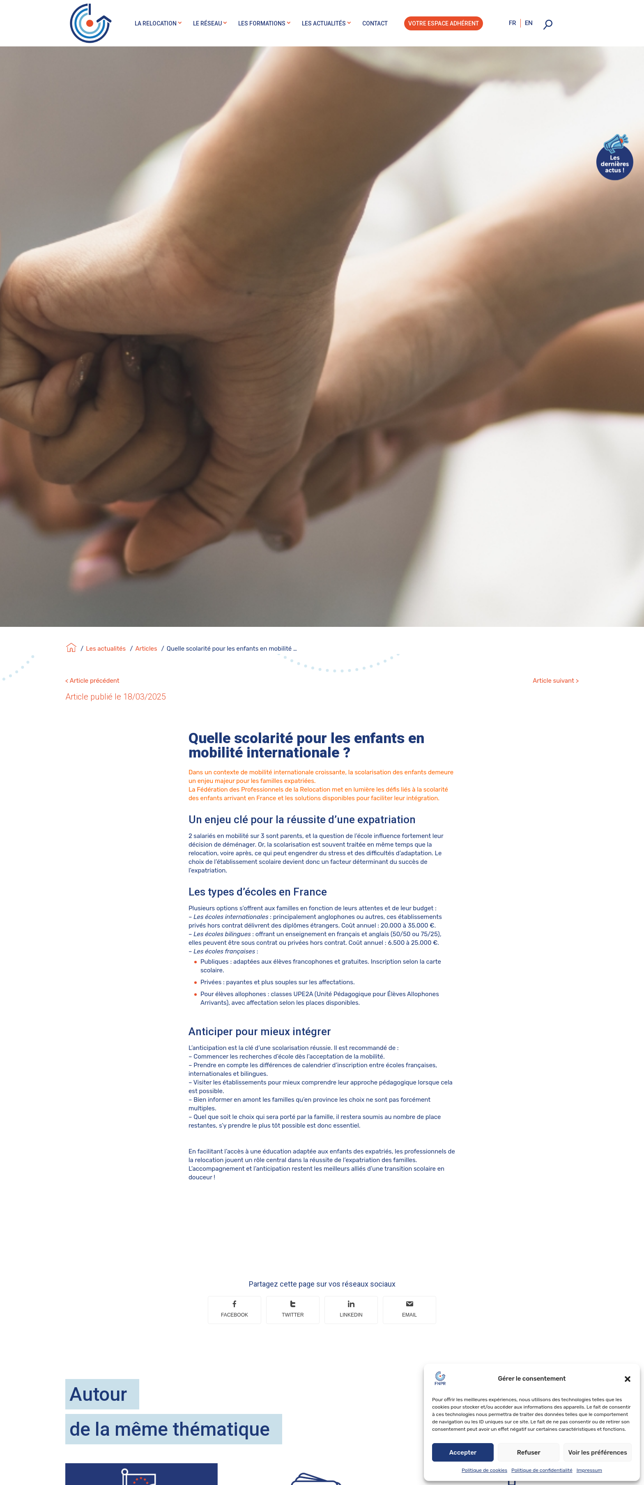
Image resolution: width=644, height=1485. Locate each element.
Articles (146, 648)
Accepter (463, 1452)
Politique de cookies (484, 1470)
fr (512, 23)
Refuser (528, 1452)
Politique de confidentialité (542, 1470)
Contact (375, 23)
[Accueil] (71, 648)
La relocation (156, 23)
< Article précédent (92, 680)
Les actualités (324, 23)
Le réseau (207, 23)
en (529, 23)
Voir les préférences (597, 1452)
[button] (627, 1379)
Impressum (589, 1470)
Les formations (261, 23)
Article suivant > (556, 680)
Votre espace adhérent (443, 23)
